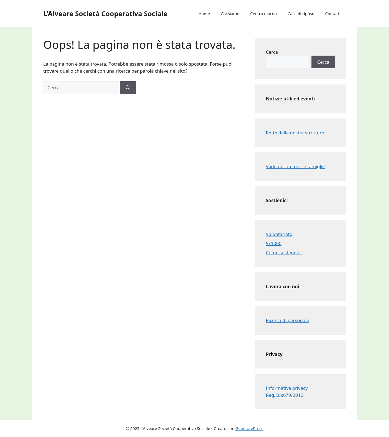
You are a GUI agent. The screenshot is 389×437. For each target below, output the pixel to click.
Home (204, 13)
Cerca (272, 52)
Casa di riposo (301, 13)
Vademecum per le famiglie (295, 166)
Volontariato (279, 234)
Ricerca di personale (287, 320)
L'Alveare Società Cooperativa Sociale (105, 13)
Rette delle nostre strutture (295, 133)
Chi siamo (230, 13)
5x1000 (273, 243)
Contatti (332, 13)
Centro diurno (263, 13)
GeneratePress (249, 428)
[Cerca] (128, 87)
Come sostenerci (284, 252)
